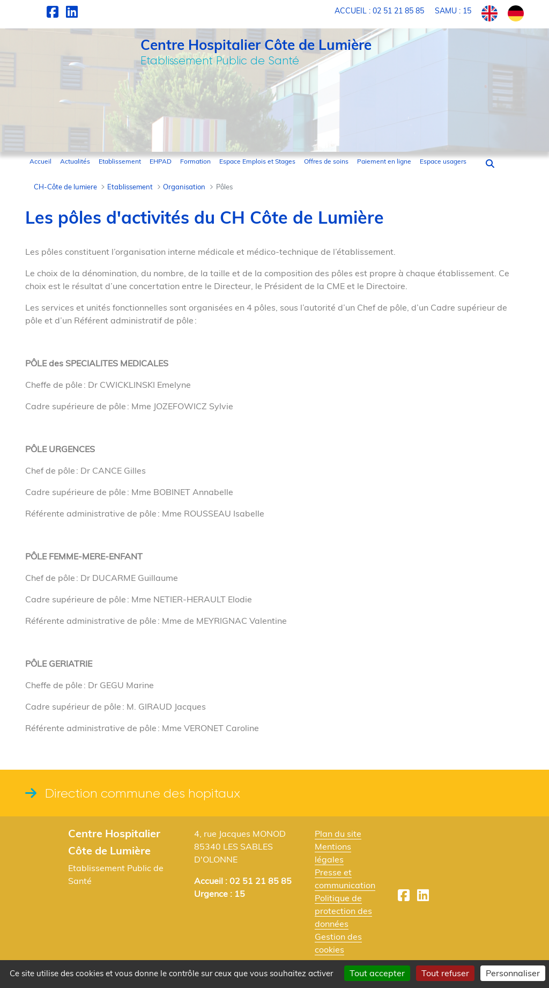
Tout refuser (445, 973)
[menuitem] (40, 161)
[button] (490, 163)
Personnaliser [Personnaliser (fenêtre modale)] (513, 973)
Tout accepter (377, 973)
